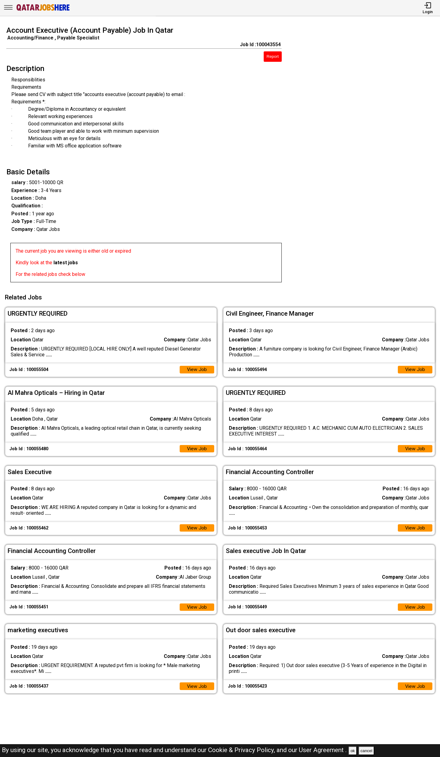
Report (272, 56)
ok (352, 750)
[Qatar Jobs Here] (43, 10)
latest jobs (65, 262)
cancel (366, 750)
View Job (197, 368)
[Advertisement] (366, 156)
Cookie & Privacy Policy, (242, 750)
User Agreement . (323, 750)
